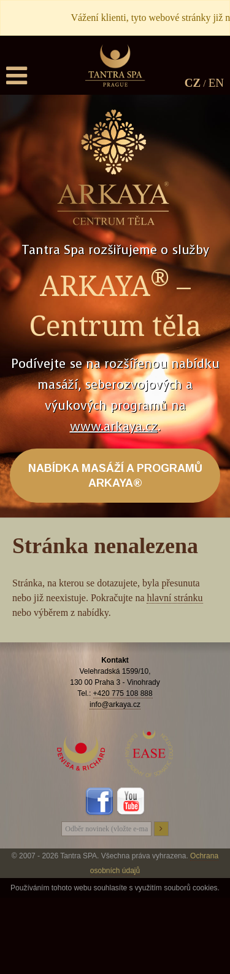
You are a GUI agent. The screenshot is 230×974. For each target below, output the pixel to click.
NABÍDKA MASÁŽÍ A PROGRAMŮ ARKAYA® (115, 475)
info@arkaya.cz (115, 704)
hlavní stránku (174, 598)
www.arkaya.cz (114, 426)
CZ (193, 82)
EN (216, 82)
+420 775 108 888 (123, 693)
